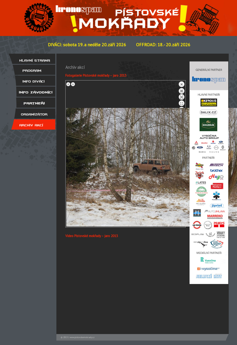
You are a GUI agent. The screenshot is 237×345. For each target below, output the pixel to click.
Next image (73, 84)
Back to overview (181, 94)
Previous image (68, 84)
